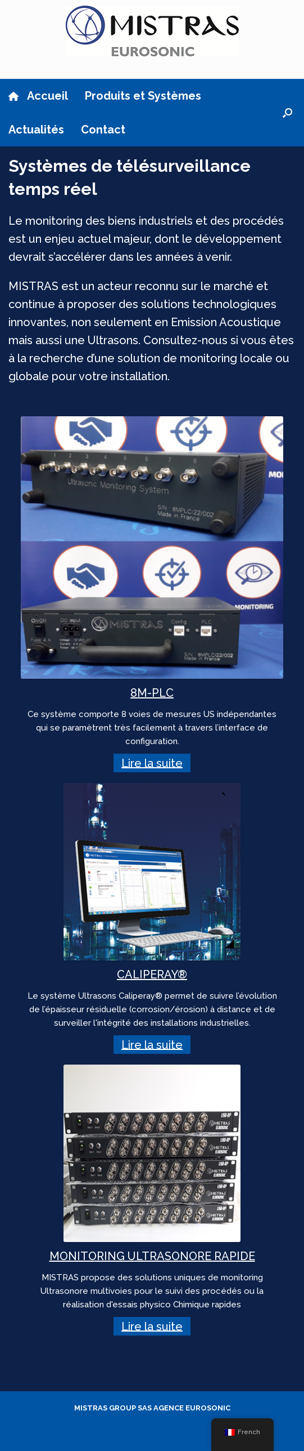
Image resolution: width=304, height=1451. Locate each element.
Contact (103, 129)
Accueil (38, 96)
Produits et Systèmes (143, 96)
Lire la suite (152, 762)
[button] (287, 112)
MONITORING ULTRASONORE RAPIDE (152, 1256)
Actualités (36, 129)
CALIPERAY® (152, 974)
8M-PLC (152, 693)
